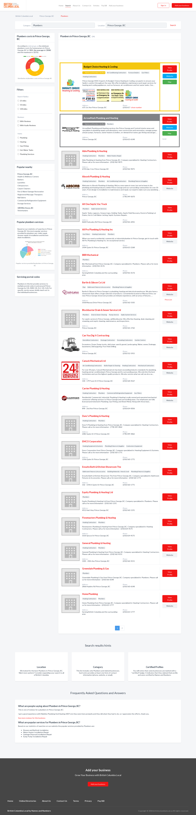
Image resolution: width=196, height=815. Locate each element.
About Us (76, 5)
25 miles (23, 101)
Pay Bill (104, 5)
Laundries (21, 182)
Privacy (88, 801)
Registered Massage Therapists (30, 194)
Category (26, 25)
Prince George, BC (47, 16)
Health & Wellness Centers (28, 177)
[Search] (172, 25)
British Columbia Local (24, 16)
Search (68, 5)
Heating (23, 142)
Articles (96, 5)
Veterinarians (23, 210)
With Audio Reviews (28, 125)
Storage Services (24, 203)
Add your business (116, 5)
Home (61, 5)
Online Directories (27, 801)
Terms (76, 801)
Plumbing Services (27, 154)
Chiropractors (23, 185)
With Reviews (25, 121)
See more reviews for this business (31, 718)
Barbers (21, 180)
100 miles (23, 109)
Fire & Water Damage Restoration (31, 191)
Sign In (163, 5)
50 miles (23, 105)
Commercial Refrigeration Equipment (32, 200)
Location (101, 25)
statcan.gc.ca (33, 46)
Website (169, 76)
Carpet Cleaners (24, 188)
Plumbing (23, 138)
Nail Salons (22, 197)
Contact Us (86, 5)
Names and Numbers (41, 811)
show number (136, 107)
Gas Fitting (24, 146)
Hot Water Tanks (26, 150)
